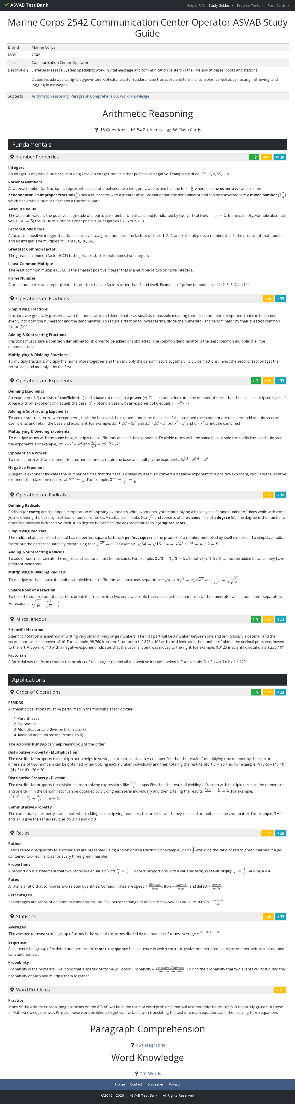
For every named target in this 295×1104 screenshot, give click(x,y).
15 (267, 833)
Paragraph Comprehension (94, 96)
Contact (136, 1084)
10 (279, 157)
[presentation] (192, 188)
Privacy (174, 1084)
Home (120, 1084)
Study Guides (220, 5)
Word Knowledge (134, 96)
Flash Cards (277, 5)
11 (279, 990)
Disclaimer (155, 1084)
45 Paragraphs (150, 1045)
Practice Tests (249, 5)
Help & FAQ (195, 5)
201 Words (150, 1073)
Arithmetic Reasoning (50, 96)
